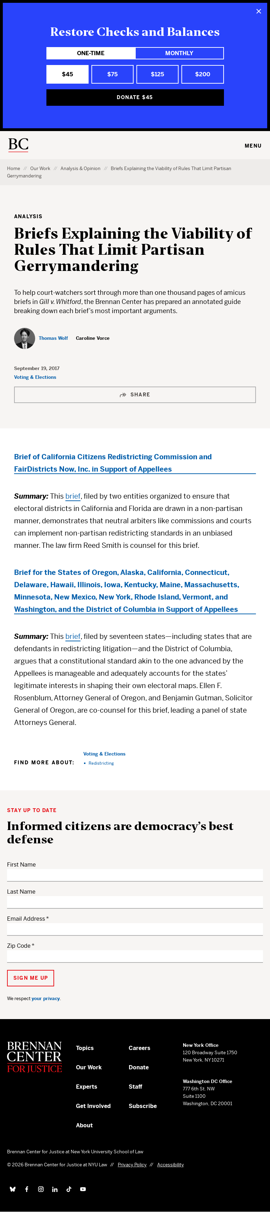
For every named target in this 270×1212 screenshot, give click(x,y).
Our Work (40, 168)
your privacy (46, 999)
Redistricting (101, 763)
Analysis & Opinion (80, 168)
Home (13, 168)
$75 (112, 74)
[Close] (258, 11)
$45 (67, 74)
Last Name (21, 891)
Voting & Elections (35, 377)
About (84, 1125)
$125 (157, 74)
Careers (139, 1048)
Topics (85, 1048)
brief (73, 496)
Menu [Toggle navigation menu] (253, 146)
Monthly (179, 53)
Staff (135, 1086)
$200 (202, 74)
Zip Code (19, 945)
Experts (86, 1086)
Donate (139, 1067)
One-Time (90, 53)
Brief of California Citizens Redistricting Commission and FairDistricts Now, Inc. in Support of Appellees (113, 463)
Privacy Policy (132, 1165)
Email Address (26, 918)
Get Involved (93, 1106)
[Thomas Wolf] (41, 338)
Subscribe (143, 1106)
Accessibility (170, 1165)
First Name (21, 864)
